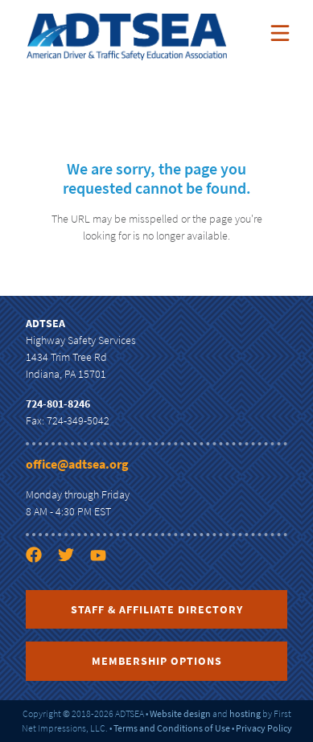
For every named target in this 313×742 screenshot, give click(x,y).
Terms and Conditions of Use (171, 728)
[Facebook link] (40, 583)
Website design (180, 713)
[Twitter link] (72, 583)
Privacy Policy (264, 728)
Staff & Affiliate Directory (157, 609)
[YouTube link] (104, 583)
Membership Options (157, 661)
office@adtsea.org (77, 464)
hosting (245, 713)
